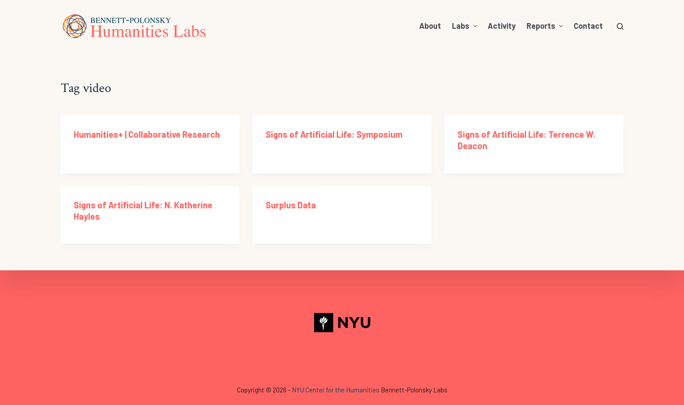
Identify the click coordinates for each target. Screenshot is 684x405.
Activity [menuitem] (502, 26)
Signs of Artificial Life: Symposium (334, 134)
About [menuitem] (430, 26)
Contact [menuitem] (588, 26)
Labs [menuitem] (465, 26)
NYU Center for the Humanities (336, 390)
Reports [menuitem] (546, 26)
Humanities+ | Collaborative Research (147, 134)
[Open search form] (620, 26)
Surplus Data (291, 205)
